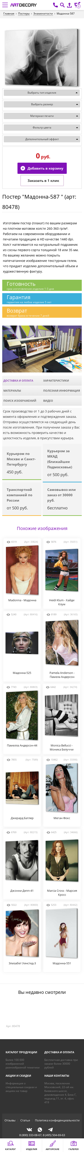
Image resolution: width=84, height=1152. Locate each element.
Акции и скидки (18, 1076)
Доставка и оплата (18, 381)
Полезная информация (61, 391)
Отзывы (9, 1120)
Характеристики (56, 381)
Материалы (12, 391)
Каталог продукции (21, 1052)
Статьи (25, 1120)
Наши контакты (56, 1076)
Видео (48, 401)
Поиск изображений (19, 401)
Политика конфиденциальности (57, 1120)
